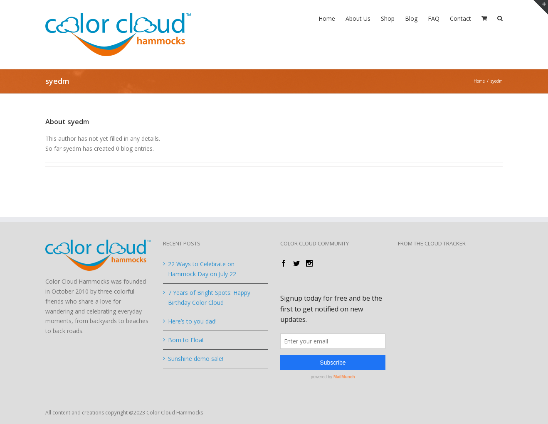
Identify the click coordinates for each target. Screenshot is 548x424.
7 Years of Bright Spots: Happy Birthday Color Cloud (209, 297)
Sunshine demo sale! (195, 359)
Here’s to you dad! (192, 321)
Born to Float (186, 340)
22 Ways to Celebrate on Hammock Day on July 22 (202, 269)
